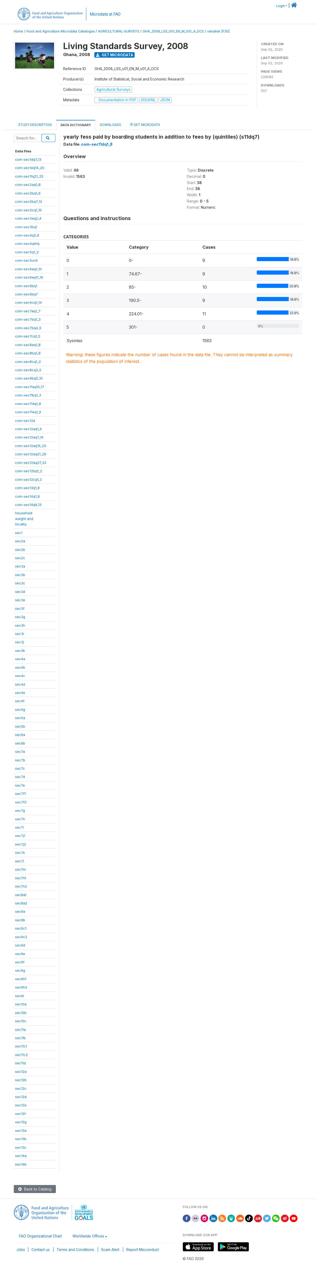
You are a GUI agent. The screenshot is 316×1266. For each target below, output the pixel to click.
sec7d (20, 777)
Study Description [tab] (35, 125)
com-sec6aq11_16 (29, 277)
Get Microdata (114, 55)
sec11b (20, 1038)
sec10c (21, 1021)
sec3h (20, 625)
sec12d (21, 1097)
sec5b (20, 726)
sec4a (20, 659)
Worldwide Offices (88, 1236)
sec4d (20, 684)
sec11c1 (21, 1046)
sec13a (21, 1130)
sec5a (20, 718)
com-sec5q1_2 (27, 252)
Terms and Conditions (75, 1249)
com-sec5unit (26, 260)
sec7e (20, 785)
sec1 (18, 533)
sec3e (20, 600)
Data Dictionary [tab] (76, 125)
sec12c (21, 1088)
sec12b (21, 1080)
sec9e (20, 954)
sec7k (20, 852)
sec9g (20, 970)
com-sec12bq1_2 (28, 471)
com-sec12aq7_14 (29, 437)
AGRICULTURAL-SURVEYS (118, 31)
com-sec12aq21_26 (30, 454)
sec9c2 (21, 937)
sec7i (19, 827)
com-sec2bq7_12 (28, 201)
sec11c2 (21, 1055)
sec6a (20, 735)
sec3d (20, 592)
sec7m (20, 869)
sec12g (21, 1122)
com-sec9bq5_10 (29, 378)
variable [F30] (218, 31)
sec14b (21, 1164)
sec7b (20, 760)
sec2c (20, 558)
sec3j (19, 642)
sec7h (20, 819)
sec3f (19, 608)
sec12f (20, 1114)
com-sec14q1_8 (27, 496)
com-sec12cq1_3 (28, 479)
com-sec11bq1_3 (28, 395)
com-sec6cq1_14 (28, 302)
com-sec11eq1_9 (28, 412)
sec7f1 (20, 793)
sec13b (21, 1139)
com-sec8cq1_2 (28, 362)
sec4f (19, 701)
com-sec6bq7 (26, 294)
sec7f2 (21, 802)
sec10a (21, 1004)
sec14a (21, 1156)
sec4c (20, 676)
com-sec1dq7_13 (28, 159)
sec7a (20, 751)
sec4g (20, 709)
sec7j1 (20, 836)
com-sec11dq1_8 (28, 404)
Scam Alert (110, 1249)
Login (280, 6)
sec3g (20, 617)
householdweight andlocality (24, 518)
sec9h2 (21, 987)
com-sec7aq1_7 (28, 311)
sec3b (20, 575)
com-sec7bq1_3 (28, 319)
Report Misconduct (142, 1249)
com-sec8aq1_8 (28, 345)
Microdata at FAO (105, 14)
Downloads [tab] (110, 125)
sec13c (21, 1147)
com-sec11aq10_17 (29, 387)
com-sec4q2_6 (27, 235)
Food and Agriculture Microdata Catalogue (61, 31)
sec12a (21, 1071)
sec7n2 (21, 886)
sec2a (20, 541)
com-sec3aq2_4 (28, 218)
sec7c (20, 768)
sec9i (19, 996)
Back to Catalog (34, 1189)
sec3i (19, 634)
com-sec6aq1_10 (28, 269)
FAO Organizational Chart (40, 1236)
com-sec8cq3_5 (28, 370)
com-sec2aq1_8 (28, 184)
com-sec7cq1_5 (27, 336)
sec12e (21, 1105)
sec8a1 (20, 895)
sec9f (19, 962)
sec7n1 (20, 878)
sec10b (21, 1013)
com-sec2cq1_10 (28, 210)
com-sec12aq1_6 (28, 429)
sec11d (20, 1063)
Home (18, 31)
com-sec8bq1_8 (28, 353)
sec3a (20, 566)
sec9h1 (20, 979)
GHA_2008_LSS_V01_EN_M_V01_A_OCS (173, 31)
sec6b (20, 743)
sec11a (20, 1029)
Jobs (20, 1249)
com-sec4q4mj (27, 243)
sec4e (20, 692)
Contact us (40, 1249)
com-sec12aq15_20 (30, 446)
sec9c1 (21, 928)
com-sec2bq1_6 (28, 193)
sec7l (19, 861)
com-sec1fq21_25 (29, 176)
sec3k (20, 650)
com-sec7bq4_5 (28, 328)
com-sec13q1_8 (27, 488)
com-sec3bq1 (26, 227)
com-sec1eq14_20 (29, 168)
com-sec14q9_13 (28, 505)
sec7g (20, 810)
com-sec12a (25, 420)
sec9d (20, 945)
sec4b (20, 667)
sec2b (20, 549)
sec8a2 (21, 903)
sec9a (20, 911)
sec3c (20, 583)
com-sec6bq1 (26, 286)
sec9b (20, 920)
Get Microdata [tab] (145, 124)
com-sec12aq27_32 (30, 463)
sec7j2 (20, 844)
